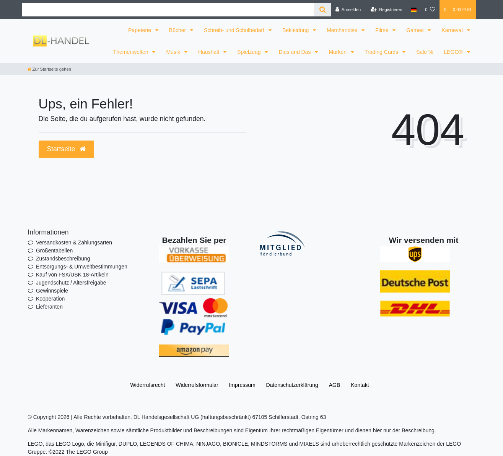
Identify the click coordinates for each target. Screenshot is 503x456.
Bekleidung (296, 30)
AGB (334, 385)
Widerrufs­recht (147, 385)
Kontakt (360, 385)
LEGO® (454, 52)
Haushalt (209, 52)
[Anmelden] (348, 9)
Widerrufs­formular (197, 385)
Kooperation (50, 299)
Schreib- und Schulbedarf (235, 30)
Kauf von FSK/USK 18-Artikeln (72, 275)
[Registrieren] (386, 9)
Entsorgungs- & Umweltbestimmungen (81, 267)
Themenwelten (131, 52)
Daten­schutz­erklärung (292, 385)
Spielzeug (249, 52)
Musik (173, 52)
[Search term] (168, 9)
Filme (382, 30)
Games (415, 30)
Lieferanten (49, 307)
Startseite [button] (66, 149)
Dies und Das (295, 52)
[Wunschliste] (430, 9)
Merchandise (343, 30)
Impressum (242, 385)
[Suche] (322, 9)
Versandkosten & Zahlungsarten (74, 242)
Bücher (178, 30)
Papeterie (140, 30)
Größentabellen (54, 250)
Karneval (452, 30)
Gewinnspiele (52, 291)
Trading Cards (382, 52)
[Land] (414, 9)
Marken (338, 52)
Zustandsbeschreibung (63, 258)
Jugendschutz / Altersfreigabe (71, 283)
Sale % (424, 52)
